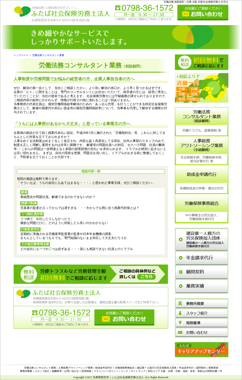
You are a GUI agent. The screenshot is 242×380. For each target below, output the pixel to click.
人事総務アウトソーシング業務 (75, 367)
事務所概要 (26, 371)
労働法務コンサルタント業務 (48, 55)
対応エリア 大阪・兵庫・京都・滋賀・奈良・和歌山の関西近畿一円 (185, 371)
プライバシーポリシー (106, 371)
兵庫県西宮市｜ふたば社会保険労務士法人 (118, 377)
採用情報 (86, 371)
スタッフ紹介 (42, 371)
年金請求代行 (186, 367)
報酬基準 (57, 371)
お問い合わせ (71, 371)
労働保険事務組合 (125, 367)
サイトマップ (138, 371)
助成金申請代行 (104, 367)
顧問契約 (201, 367)
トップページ (21, 55)
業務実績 (213, 367)
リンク (124, 371)
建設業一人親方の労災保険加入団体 (156, 367)
